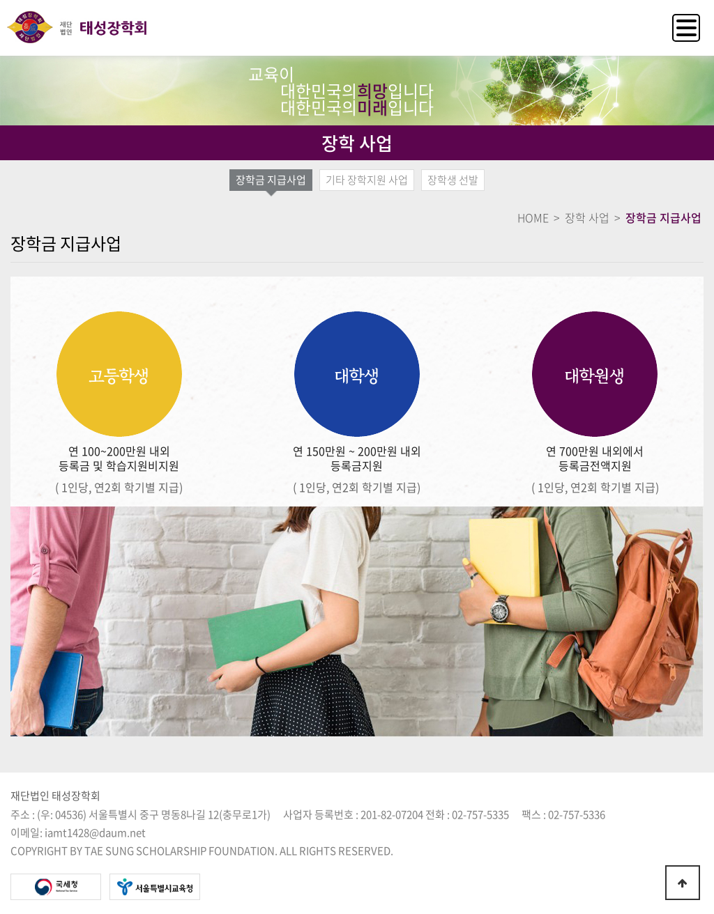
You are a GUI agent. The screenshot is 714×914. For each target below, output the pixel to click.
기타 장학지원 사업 (367, 179)
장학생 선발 (452, 179)
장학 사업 (587, 217)
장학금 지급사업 (271, 179)
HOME (533, 217)
